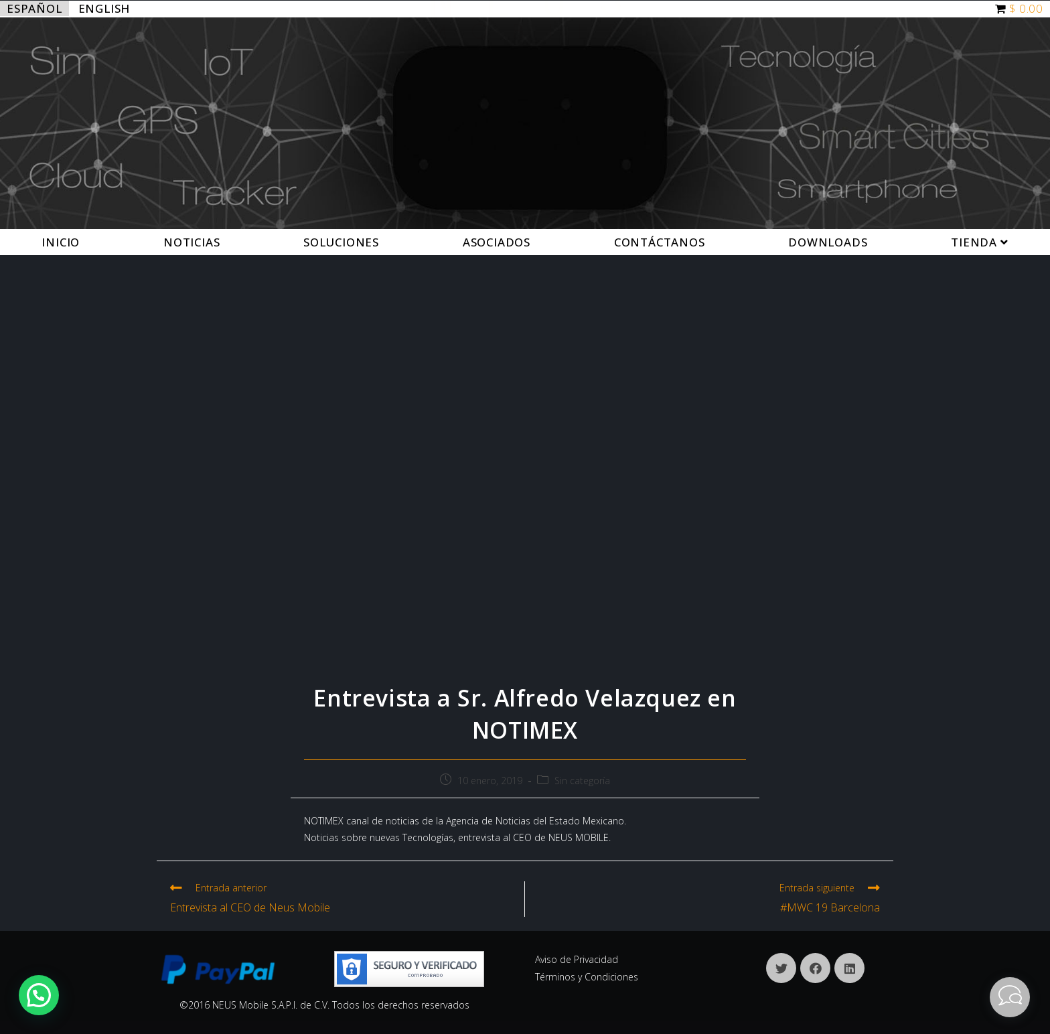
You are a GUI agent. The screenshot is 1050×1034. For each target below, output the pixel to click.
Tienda (979, 242)
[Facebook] (815, 968)
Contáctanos (659, 242)
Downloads (827, 242)
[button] (39, 995)
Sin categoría (582, 780)
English (104, 8)
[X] (781, 968)
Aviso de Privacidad (576, 959)
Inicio (61, 242)
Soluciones (341, 242)
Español (34, 8)
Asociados (496, 242)
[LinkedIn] (849, 968)
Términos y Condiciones (586, 976)
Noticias (191, 242)
